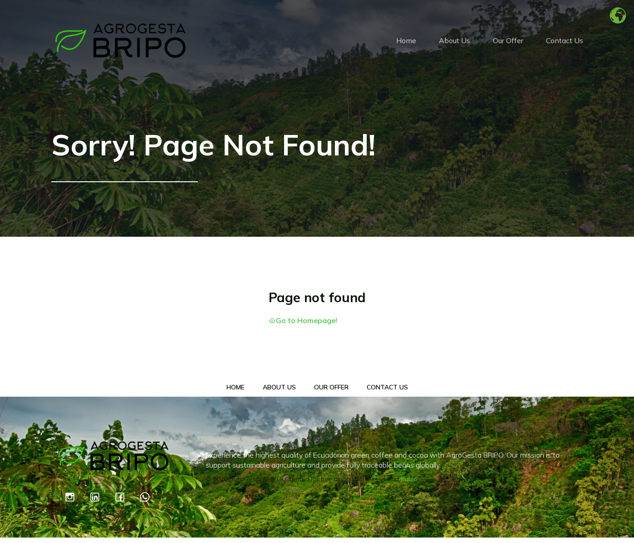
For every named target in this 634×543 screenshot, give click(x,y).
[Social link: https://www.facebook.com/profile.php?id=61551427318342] (125, 502)
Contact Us (564, 43)
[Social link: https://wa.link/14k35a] (150, 502)
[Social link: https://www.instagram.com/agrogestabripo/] (75, 502)
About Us (454, 43)
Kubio (409, 484)
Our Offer (508, 43)
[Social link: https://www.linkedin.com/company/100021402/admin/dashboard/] (100, 502)
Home (406, 43)
